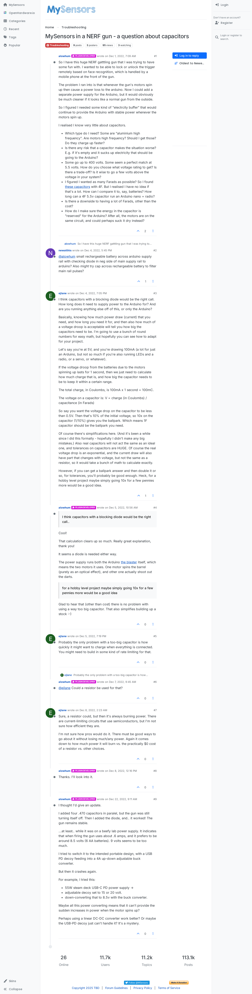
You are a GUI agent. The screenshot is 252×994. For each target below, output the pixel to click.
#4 (155, 507)
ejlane (63, 293)
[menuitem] (231, 5)
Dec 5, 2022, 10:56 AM (123, 507)
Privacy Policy (142, 988)
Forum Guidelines (116, 988)
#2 (155, 250)
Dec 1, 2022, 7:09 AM (122, 56)
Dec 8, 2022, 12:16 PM (123, 770)
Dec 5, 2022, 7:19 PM (93, 636)
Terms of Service (169, 988)
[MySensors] (20, 5)
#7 (155, 710)
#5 (155, 636)
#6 (155, 681)
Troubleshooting (57, 45)
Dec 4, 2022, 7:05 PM (93, 293)
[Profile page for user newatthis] (50, 253)
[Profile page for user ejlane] (50, 296)
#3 (155, 293)
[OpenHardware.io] (20, 13)
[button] (20, 981)
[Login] (231, 5)
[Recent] (20, 29)
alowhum (64, 56)
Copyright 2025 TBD (85, 988)
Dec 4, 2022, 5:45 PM (98, 250)
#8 (155, 770)
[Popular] (20, 45)
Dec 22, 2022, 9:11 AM (123, 799)
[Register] (231, 23)
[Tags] (20, 37)
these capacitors (77, 187)
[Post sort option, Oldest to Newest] (189, 63)
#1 (155, 56)
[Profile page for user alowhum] (50, 59)
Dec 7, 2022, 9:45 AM (122, 681)
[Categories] (20, 21)
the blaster (129, 562)
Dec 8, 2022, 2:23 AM (93, 710)
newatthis (65, 250)
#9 (155, 799)
